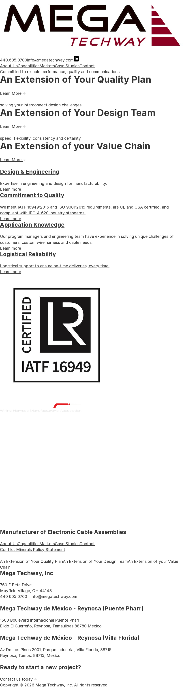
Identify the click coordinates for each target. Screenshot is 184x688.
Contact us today (18, 679)
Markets (47, 65)
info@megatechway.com (50, 60)
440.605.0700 (13, 60)
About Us (9, 65)
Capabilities (28, 65)
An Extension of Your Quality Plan (31, 561)
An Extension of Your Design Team (95, 561)
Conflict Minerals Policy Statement (32, 549)
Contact (87, 65)
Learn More (13, 93)
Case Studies (67, 65)
